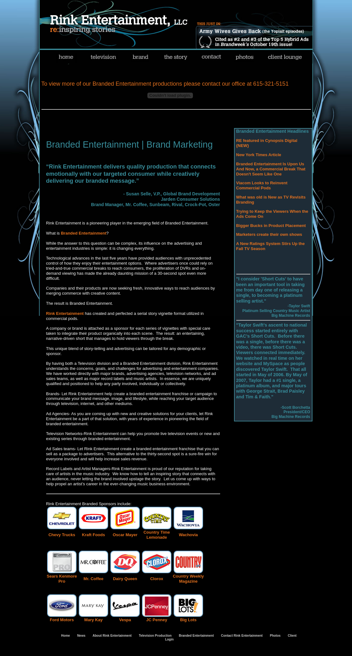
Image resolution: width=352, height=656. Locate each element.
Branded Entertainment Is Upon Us (270, 164)
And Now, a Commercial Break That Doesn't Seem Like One (271, 171)
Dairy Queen (125, 578)
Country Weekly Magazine (188, 579)
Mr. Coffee (93, 578)
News (81, 635)
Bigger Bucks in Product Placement (271, 225)
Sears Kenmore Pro (62, 579)
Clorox (156, 578)
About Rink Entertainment (112, 635)
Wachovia (188, 534)
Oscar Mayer (125, 534)
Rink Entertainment (65, 313)
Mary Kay (93, 619)
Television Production (155, 635)
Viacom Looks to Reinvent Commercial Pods (261, 185)
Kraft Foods (93, 534)
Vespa (125, 619)
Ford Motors (62, 619)
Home (65, 635)
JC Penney (156, 619)
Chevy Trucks (61, 534)
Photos (275, 635)
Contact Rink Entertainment (242, 635)
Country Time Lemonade (157, 535)
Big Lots (188, 619)
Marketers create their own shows (269, 234)
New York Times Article (258, 154)
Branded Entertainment (83, 233)
